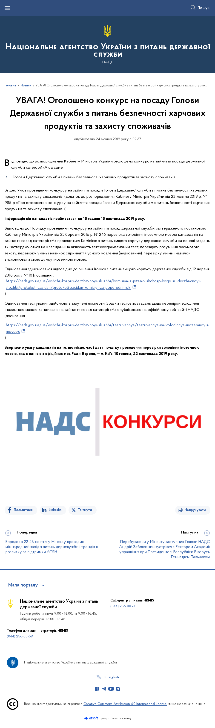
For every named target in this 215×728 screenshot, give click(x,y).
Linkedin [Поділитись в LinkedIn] (55, 510)
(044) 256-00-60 (123, 606)
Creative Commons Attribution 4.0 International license (125, 704)
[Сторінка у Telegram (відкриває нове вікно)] (104, 689)
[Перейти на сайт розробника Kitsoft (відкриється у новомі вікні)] (91, 718)
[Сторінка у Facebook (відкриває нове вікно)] (97, 689)
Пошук (204, 8)
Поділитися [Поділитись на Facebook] (23, 510)
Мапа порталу (23, 585)
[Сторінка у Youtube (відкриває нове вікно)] (111, 689)
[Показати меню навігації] (7, 8)
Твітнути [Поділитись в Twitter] (85, 510)
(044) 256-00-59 (20, 636)
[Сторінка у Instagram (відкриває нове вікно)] (118, 689)
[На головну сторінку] (107, 44)
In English (111, 677)
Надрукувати (195, 510)
